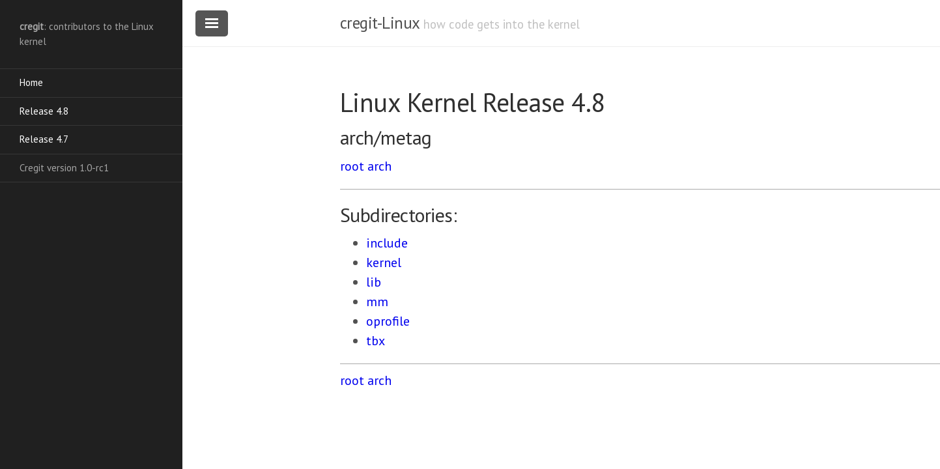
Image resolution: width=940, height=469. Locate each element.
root (352, 166)
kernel (383, 262)
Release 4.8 (44, 111)
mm (377, 301)
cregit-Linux (380, 22)
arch (379, 166)
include (387, 242)
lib (373, 282)
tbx (375, 340)
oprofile (388, 321)
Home (31, 82)
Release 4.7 (44, 139)
